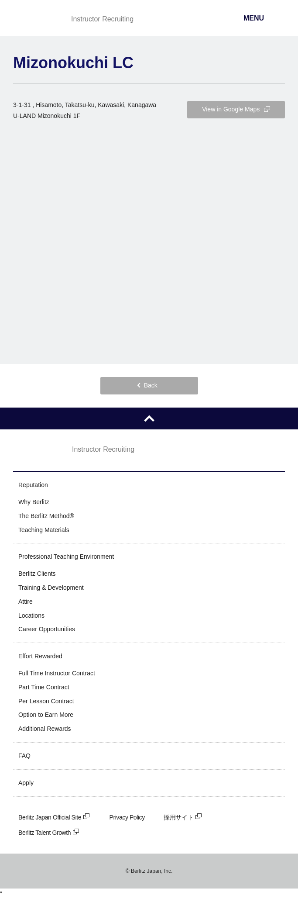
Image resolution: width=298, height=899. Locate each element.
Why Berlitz (33, 501)
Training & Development (51, 587)
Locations (31, 615)
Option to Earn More (45, 714)
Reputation (33, 484)
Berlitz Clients (37, 573)
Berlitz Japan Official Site (54, 817)
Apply (26, 782)
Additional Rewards (44, 728)
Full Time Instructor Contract (56, 673)
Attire (25, 601)
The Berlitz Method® (46, 515)
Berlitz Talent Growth (49, 832)
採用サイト (183, 817)
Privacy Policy (127, 817)
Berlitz (36, 18)
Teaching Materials (43, 529)
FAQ (24, 755)
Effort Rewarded (40, 656)
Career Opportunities (46, 629)
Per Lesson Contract (46, 701)
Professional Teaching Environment (66, 556)
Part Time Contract (43, 687)
